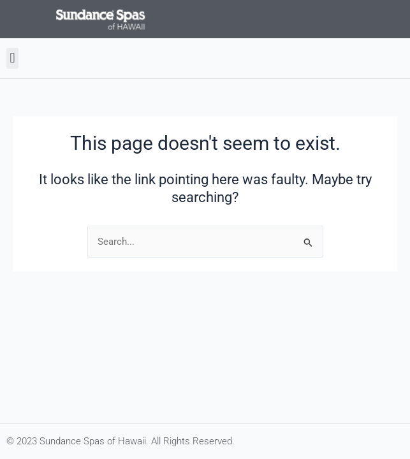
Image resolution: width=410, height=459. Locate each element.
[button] (12, 58)
